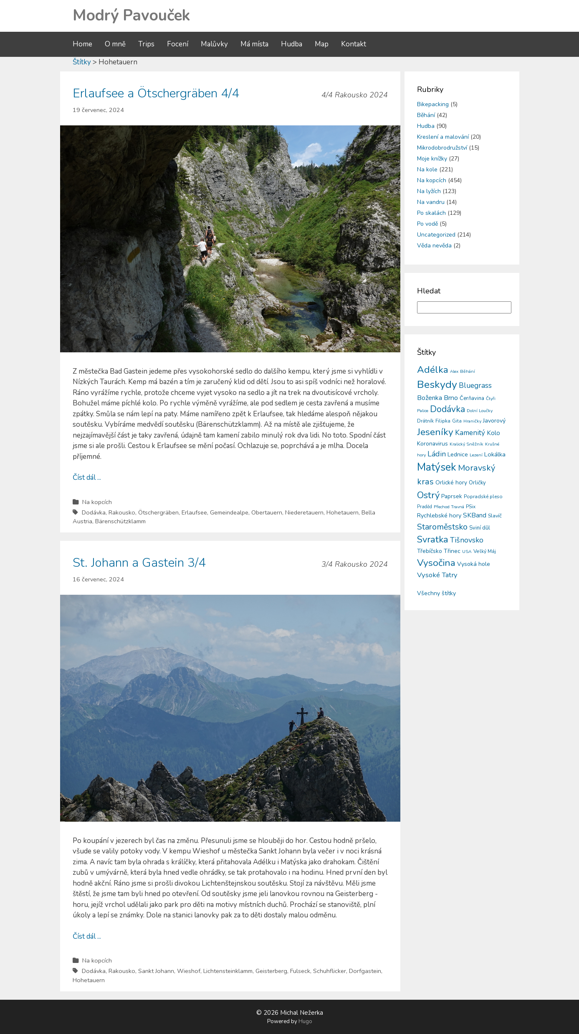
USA (467, 551)
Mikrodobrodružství (442, 148)
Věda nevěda (434, 246)
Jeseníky (435, 431)
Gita (457, 421)
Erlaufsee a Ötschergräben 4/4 (156, 93)
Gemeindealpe (229, 512)
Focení (177, 44)
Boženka (429, 397)
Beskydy (437, 384)
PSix (470, 506)
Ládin (436, 454)
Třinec (452, 551)
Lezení (476, 455)
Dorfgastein (365, 971)
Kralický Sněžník (466, 444)
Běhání (426, 115)
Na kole (427, 169)
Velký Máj (484, 551)
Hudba (291, 44)
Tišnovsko (466, 540)
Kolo (493, 433)
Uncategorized (436, 235)
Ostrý (428, 495)
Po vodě (427, 224)
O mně (115, 44)
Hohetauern (342, 512)
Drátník (425, 421)
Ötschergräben (158, 512)
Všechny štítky (436, 593)
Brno (451, 397)
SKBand (474, 515)
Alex (454, 371)
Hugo (305, 1021)
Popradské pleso (483, 496)
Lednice (458, 454)
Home (82, 44)
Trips (146, 44)
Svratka (432, 539)
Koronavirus (432, 444)
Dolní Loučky (480, 410)
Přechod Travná (449, 507)
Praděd (424, 507)
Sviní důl (479, 528)
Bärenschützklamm (120, 521)
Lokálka (495, 454)
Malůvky (214, 44)
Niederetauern (304, 512)
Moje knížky (432, 159)
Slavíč (495, 515)
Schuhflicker (329, 971)
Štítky (82, 62)
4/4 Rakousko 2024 (354, 95)
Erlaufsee (194, 512)
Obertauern (266, 512)
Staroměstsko (442, 526)
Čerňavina (472, 398)
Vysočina (436, 562)
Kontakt (353, 44)
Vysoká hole (473, 564)
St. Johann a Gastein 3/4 (139, 562)
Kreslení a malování (443, 137)
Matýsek (436, 467)
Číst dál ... (87, 477)
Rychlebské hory (439, 515)
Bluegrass (475, 385)
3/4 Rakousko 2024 (354, 564)
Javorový (494, 421)
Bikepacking (433, 104)
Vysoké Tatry (437, 575)
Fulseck (300, 971)
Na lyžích (429, 191)
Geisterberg (271, 971)
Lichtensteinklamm (228, 971)
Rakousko (122, 512)
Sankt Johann (156, 971)
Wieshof (188, 971)
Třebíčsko (429, 551)
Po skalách (431, 213)
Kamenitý (470, 433)
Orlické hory (451, 482)
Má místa (254, 44)
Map (322, 44)
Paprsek (451, 496)
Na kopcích (97, 502)
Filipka (442, 421)
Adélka (432, 369)
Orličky (477, 482)
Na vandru (431, 202)
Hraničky (472, 421)
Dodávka (94, 512)
